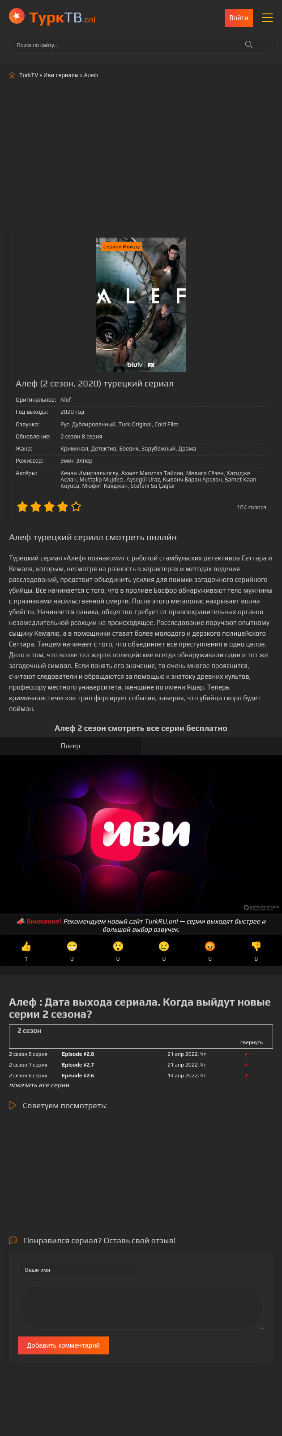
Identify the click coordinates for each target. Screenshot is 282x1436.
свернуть (251, 1042)
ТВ (62, 17)
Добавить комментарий (63, 1345)
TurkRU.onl (161, 921)
